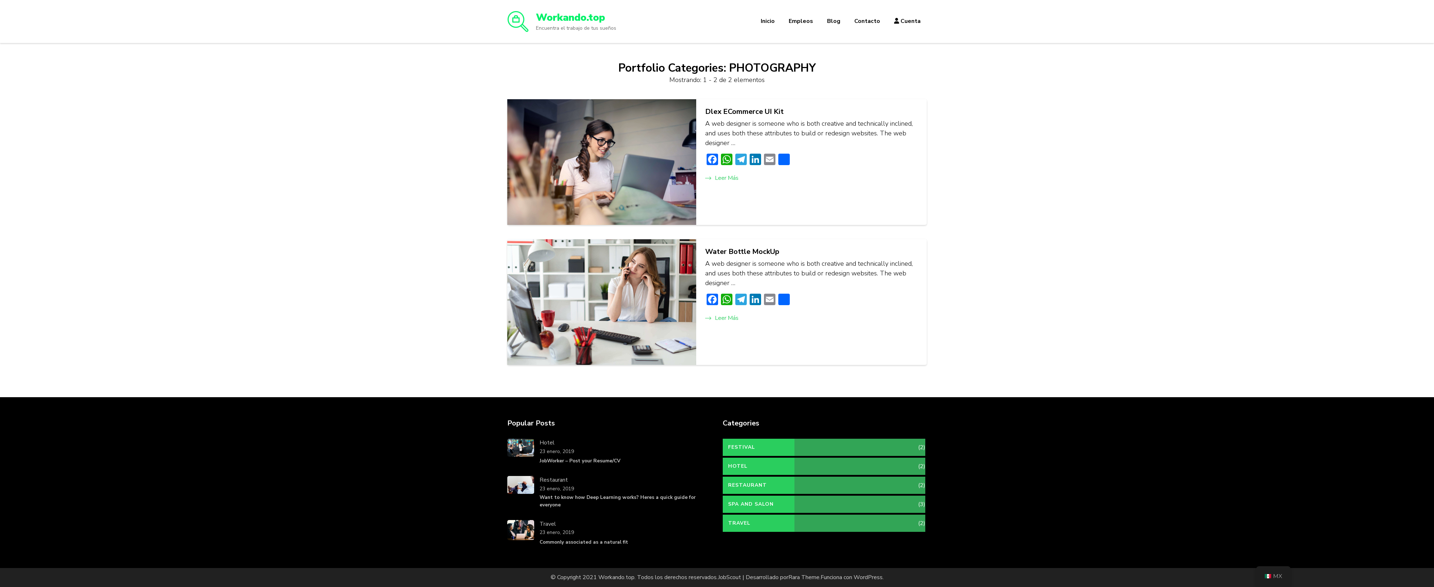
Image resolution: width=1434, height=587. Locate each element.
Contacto (867, 21)
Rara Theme (804, 577)
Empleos (801, 21)
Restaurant (554, 480)
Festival (741, 447)
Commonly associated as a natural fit (584, 542)
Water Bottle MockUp (742, 251)
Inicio (768, 21)
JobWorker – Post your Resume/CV (580, 460)
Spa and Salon (751, 504)
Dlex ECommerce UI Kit (744, 111)
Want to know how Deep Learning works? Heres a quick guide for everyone (617, 501)
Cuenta (907, 21)
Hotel (547, 443)
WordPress (868, 577)
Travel (548, 524)
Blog (833, 21)
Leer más (722, 178)
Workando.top (570, 17)
